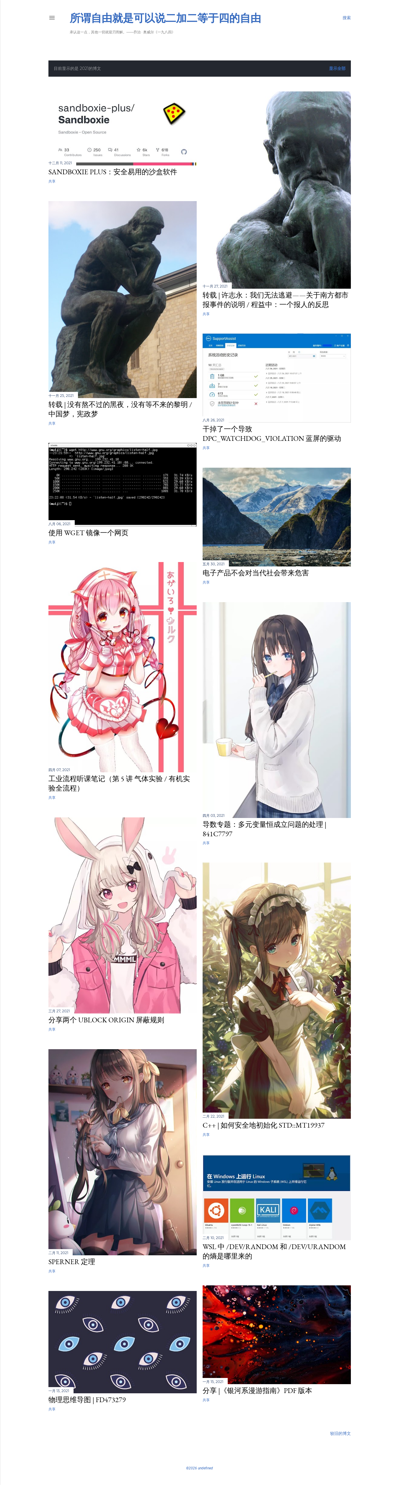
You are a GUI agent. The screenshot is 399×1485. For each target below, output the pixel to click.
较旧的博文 (340, 1433)
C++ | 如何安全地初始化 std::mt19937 (264, 1125)
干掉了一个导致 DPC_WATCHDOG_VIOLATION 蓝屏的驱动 (272, 433)
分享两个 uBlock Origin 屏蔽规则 (106, 1019)
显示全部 (337, 68)
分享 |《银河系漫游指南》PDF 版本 (257, 1390)
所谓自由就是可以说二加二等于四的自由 (165, 18)
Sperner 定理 (71, 1261)
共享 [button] (52, 181)
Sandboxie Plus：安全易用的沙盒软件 (112, 171)
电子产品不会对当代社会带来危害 (256, 572)
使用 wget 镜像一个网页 (88, 532)
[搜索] (347, 18)
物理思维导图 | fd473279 (87, 1399)
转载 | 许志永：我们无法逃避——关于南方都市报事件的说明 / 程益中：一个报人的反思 (275, 299)
